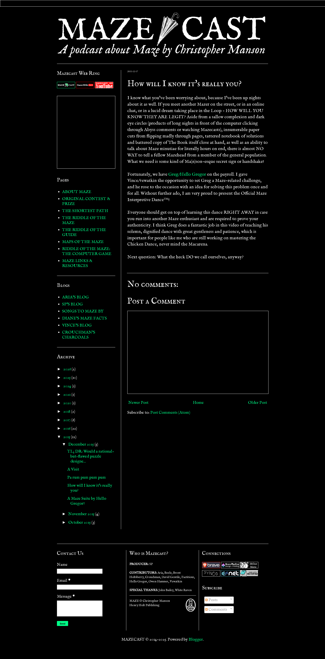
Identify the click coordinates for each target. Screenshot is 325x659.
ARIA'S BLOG (75, 297)
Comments (216, 609)
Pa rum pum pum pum (86, 477)
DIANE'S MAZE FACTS (84, 318)
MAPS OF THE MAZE (83, 241)
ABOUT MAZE (76, 191)
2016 (67, 428)
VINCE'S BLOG (77, 325)
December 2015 (81, 444)
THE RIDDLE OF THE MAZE (84, 220)
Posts (211, 600)
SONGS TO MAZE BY (83, 311)
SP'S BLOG (72, 304)
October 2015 (79, 522)
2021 (67, 394)
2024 (67, 386)
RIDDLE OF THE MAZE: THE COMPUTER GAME (86, 251)
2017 (67, 420)
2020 (67, 403)
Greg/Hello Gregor (187, 174)
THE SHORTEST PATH (85, 210)
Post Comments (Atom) (170, 412)
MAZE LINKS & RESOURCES (77, 263)
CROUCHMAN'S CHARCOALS (78, 335)
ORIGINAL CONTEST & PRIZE (86, 201)
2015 (67, 437)
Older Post (257, 402)
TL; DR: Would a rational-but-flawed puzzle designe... (90, 456)
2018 (67, 411)
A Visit (73, 469)
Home (198, 402)
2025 (67, 377)
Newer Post (138, 402)
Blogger (196, 639)
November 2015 (81, 514)
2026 (67, 369)
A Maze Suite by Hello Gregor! (86, 501)
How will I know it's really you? (89, 488)
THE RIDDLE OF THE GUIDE (84, 232)
